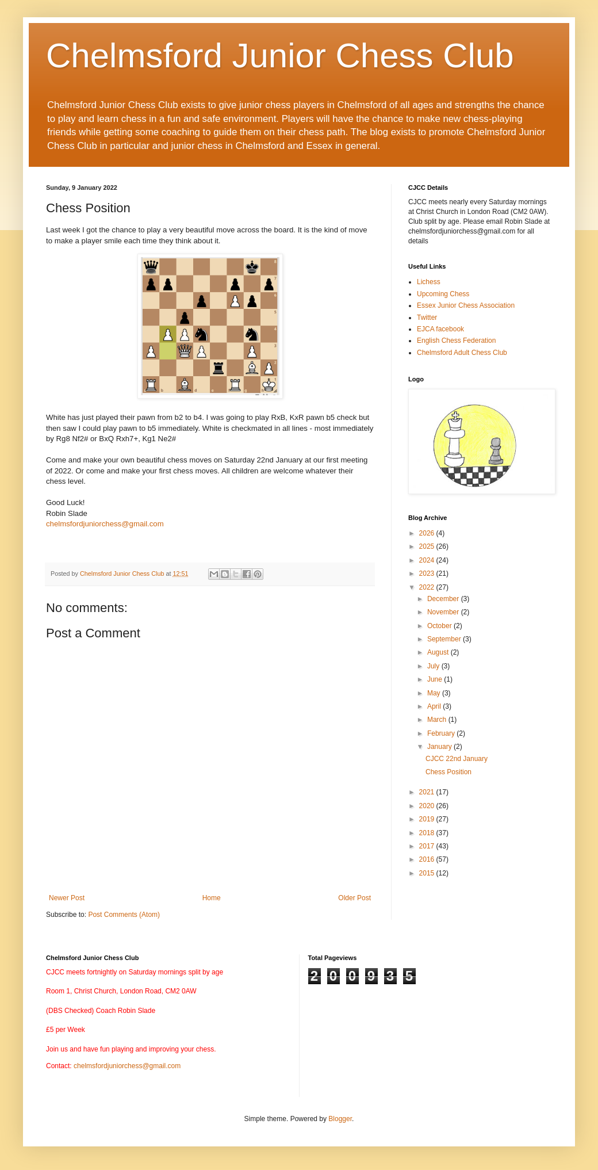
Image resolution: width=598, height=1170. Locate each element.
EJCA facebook (440, 329)
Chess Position (448, 772)
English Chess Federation (456, 341)
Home (211, 898)
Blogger (340, 1119)
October (440, 626)
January (440, 747)
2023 (427, 573)
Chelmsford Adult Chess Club (462, 353)
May (434, 693)
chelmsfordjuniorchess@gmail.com (105, 523)
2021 (427, 792)
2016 (427, 859)
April (435, 706)
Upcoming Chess (443, 294)
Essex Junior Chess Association (466, 305)
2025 (427, 546)
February (442, 733)
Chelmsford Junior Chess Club (280, 55)
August (439, 652)
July (434, 666)
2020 (427, 806)
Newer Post (67, 898)
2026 (427, 533)
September (445, 639)
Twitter (427, 317)
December (444, 599)
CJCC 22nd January (456, 759)
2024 (427, 560)
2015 (427, 873)
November (444, 612)
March (437, 720)
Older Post (354, 898)
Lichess (428, 282)
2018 (427, 833)
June (435, 679)
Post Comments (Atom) (124, 915)
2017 (427, 846)
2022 (427, 587)
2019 (427, 819)
